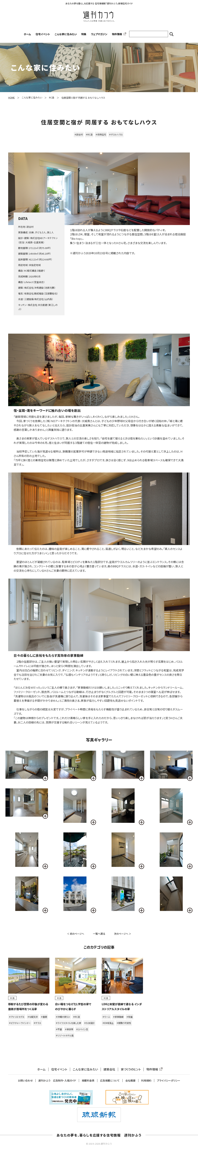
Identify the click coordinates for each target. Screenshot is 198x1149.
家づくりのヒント (131, 1069)
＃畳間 (44, 1016)
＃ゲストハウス (116, 134)
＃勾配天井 (32, 1016)
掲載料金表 (88, 1080)
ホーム (27, 34)
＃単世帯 (69, 1029)
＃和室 (129, 1016)
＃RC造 (89, 134)
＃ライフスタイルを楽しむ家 (68, 1022)
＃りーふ (106, 1016)
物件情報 (118, 34)
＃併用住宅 (101, 134)
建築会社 (109, 1069)
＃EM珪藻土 (108, 1022)
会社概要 (130, 1080)
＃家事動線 (118, 1016)
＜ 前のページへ (75, 933)
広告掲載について (110, 1080)
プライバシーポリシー (168, 1080)
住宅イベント (43, 34)
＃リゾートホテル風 (65, 1035)
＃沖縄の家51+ (63, 1016)
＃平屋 (59, 1029)
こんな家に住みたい (66, 34)
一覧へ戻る (99, 933)
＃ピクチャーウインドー (20, 1022)
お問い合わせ (25, 1080)
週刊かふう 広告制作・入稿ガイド (57, 1080)
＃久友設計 (89, 1022)
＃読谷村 (78, 134)
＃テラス (37, 1022)
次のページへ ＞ (122, 933)
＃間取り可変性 (124, 1022)
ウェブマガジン (99, 34)
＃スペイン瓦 (82, 1029)
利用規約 (146, 1080)
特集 (83, 34)
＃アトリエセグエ (17, 1016)
